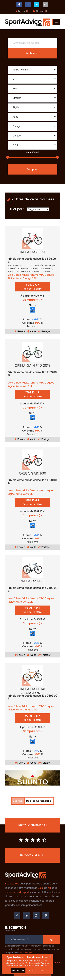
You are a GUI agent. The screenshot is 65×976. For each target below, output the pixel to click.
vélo (40, 888)
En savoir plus (36, 970)
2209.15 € (32, 718)
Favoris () (22, 11)
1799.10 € (32, 394)
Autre (18, 278)
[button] (32, 70)
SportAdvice (12, 884)
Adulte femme (30, 275)
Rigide (11, 278)
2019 (34, 278)
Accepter (18, 970)
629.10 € (32, 286)
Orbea (17, 275)
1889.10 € (32, 502)
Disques (49, 275)
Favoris (20, 331)
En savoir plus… (27, 952)
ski (49, 888)
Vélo (10, 275)
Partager (44, 331)
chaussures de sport (17, 892)
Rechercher (32, 53)
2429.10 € (32, 610)
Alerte (31, 331)
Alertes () (40, 11)
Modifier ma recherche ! (39, 800)
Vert (25, 386)
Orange (27, 278)
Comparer (32, 169)
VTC (41, 275)
